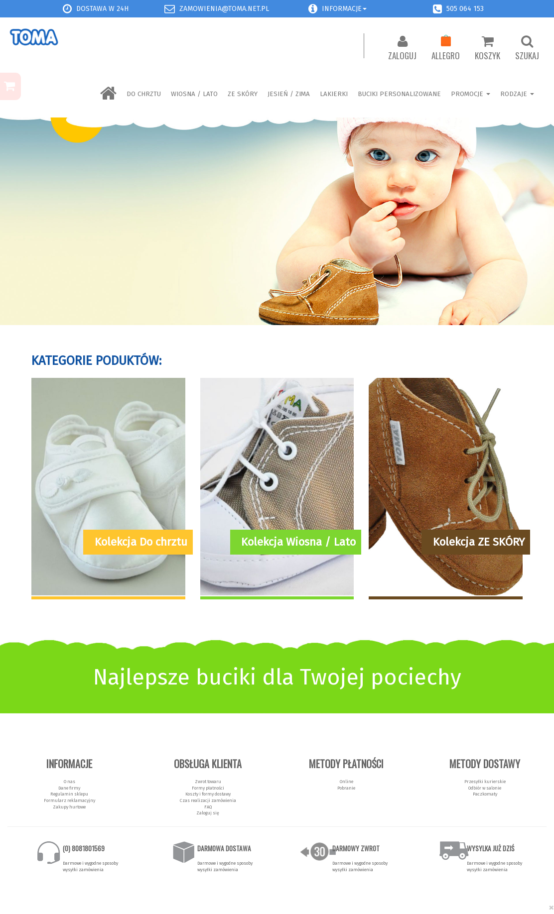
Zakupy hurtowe (69, 806)
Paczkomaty (485, 794)
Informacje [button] (344, 8)
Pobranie (346, 788)
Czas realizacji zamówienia (208, 800)
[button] (312, 8)
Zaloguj (402, 48)
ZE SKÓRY (243, 94)
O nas (69, 781)
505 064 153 (465, 8)
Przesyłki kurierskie (485, 781)
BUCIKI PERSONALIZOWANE (399, 94)
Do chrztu (144, 94)
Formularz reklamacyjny (69, 800)
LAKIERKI (334, 94)
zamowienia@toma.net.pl (224, 8)
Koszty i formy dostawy (208, 794)
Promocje (470, 94)
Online (346, 781)
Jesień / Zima (289, 94)
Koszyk (487, 48)
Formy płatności (208, 788)
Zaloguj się (207, 812)
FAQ (208, 806)
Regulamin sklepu (69, 794)
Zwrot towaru (208, 781)
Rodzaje (517, 94)
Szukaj (527, 48)
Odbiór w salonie (484, 788)
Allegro (445, 48)
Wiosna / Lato (194, 94)
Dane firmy (69, 788)
